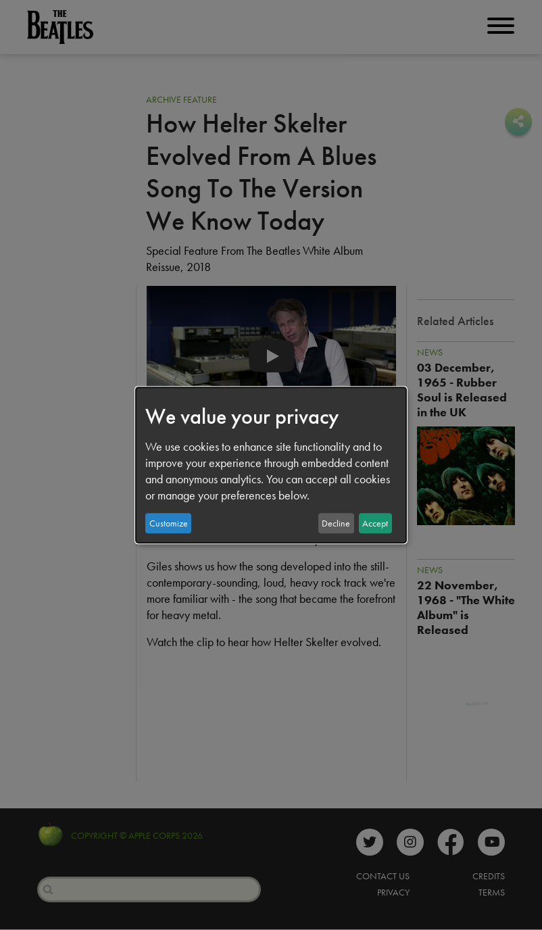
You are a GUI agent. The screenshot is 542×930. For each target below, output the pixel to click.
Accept (375, 523)
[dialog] (271, 465)
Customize (168, 523)
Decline (336, 523)
